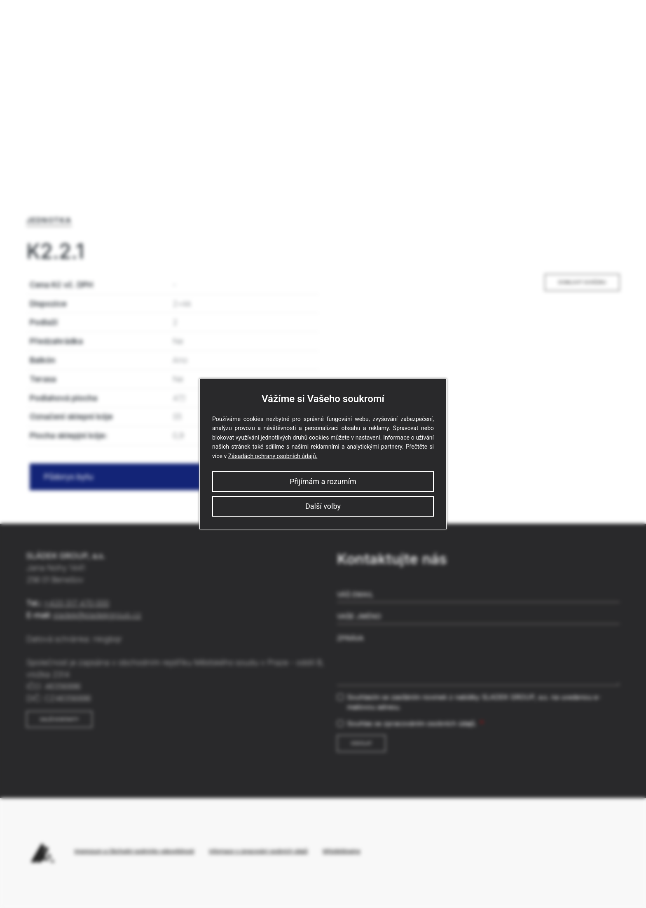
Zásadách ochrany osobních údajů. (273, 456)
